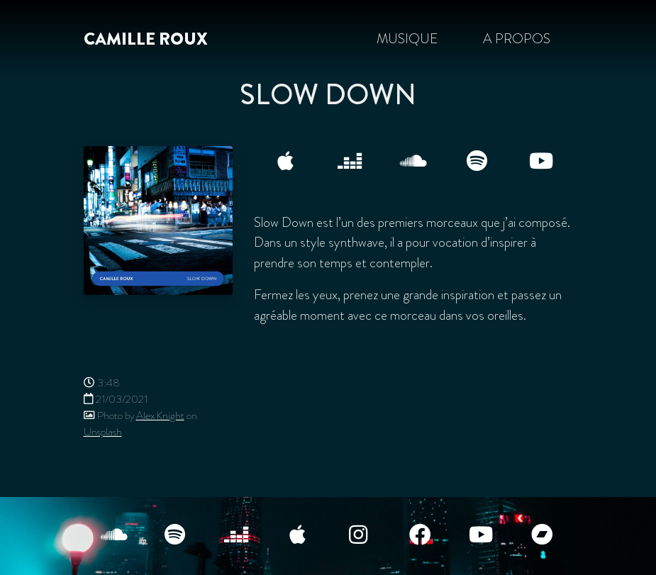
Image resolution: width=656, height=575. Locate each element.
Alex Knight (160, 415)
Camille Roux (146, 39)
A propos (516, 38)
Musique (407, 38)
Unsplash (103, 432)
